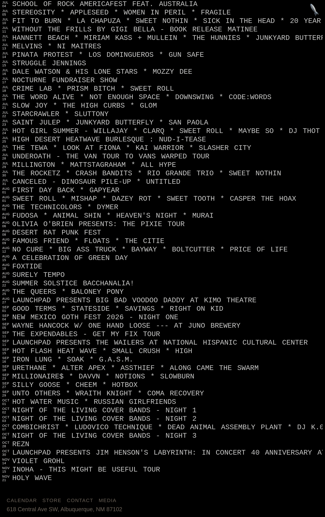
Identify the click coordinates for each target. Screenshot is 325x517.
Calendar (22, 500)
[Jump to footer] (314, 10)
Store (51, 500)
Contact (80, 500)
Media (108, 500)
